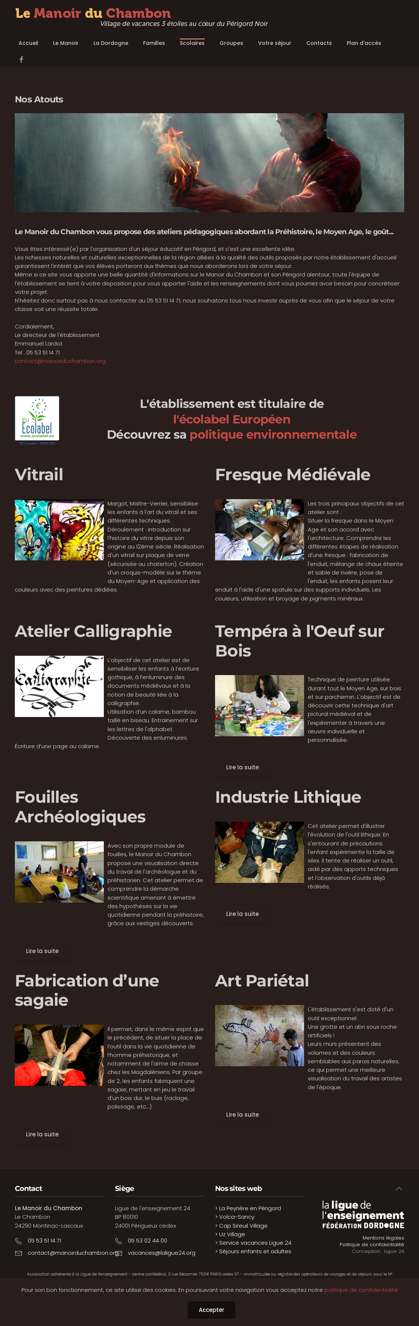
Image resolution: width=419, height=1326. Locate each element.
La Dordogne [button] (110, 43)
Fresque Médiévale (292, 474)
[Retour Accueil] (141, 17)
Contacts (319, 43)
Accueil (28, 43)
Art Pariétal (262, 980)
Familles (154, 43)
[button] (399, 1188)
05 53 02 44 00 (147, 1240)
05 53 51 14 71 (44, 1240)
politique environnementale (273, 434)
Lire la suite (242, 767)
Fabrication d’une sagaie (87, 990)
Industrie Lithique (288, 797)
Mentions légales (383, 1237)
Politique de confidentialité (372, 1244)
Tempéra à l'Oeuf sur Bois (299, 641)
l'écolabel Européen (231, 419)
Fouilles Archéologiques (80, 806)
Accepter (211, 1310)
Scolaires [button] (192, 43)
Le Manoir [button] (66, 43)
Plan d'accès (364, 43)
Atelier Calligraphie (93, 631)
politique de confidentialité (361, 1290)
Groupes (231, 43)
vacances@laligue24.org (161, 1253)
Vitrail (39, 474)
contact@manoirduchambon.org (60, 361)
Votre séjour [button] (274, 43)
